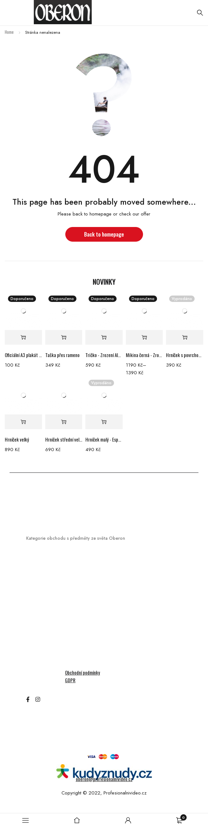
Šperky (33, 653)
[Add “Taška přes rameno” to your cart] (63, 337)
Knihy (32, 609)
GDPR (70, 680)
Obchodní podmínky (82, 672)
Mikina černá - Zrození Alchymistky (144, 354)
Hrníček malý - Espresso (104, 439)
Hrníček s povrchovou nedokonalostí (184, 354)
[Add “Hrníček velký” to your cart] (23, 421)
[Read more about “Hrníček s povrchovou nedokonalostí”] (184, 337)
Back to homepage (104, 234)
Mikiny (32, 631)
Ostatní (34, 642)
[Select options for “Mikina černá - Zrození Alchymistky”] (144, 337)
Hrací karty (38, 598)
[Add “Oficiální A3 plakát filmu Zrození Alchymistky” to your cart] (23, 337)
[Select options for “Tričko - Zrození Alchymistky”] (104, 337)
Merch (32, 553)
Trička (32, 665)
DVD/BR (34, 586)
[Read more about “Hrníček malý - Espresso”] (104, 421)
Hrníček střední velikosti (63, 439)
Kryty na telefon (43, 620)
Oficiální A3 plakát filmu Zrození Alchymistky (23, 354)
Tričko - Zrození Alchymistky (104, 354)
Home (9, 32)
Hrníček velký (17, 439)
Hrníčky (34, 564)
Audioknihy (37, 575)
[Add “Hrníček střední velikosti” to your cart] (63, 421)
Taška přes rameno (62, 354)
